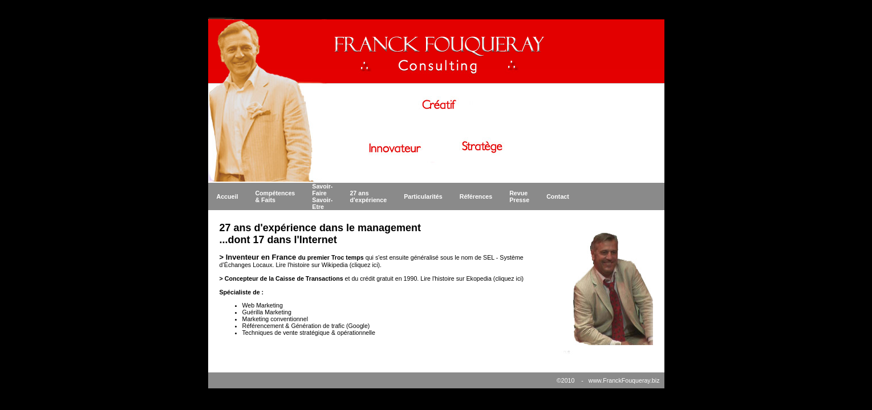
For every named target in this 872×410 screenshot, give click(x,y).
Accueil (227, 196)
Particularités (423, 196)
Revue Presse (519, 196)
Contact (557, 196)
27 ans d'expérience (368, 196)
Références (476, 196)
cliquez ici (364, 264)
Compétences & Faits (275, 196)
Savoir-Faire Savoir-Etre (322, 196)
